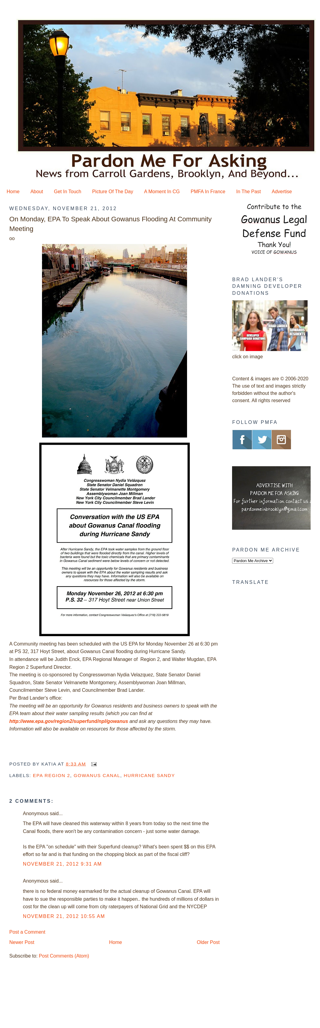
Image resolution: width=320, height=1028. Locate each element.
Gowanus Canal (97, 775)
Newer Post (21, 942)
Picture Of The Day (112, 191)
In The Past (248, 191)
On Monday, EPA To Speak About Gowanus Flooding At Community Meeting (110, 223)
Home (13, 191)
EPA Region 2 (51, 775)
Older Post (208, 942)
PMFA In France (208, 191)
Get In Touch (67, 191)
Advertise (282, 191)
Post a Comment (27, 932)
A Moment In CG (162, 191)
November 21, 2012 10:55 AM (64, 916)
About (37, 191)
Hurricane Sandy (149, 775)
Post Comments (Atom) (64, 955)
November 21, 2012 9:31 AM (62, 864)
